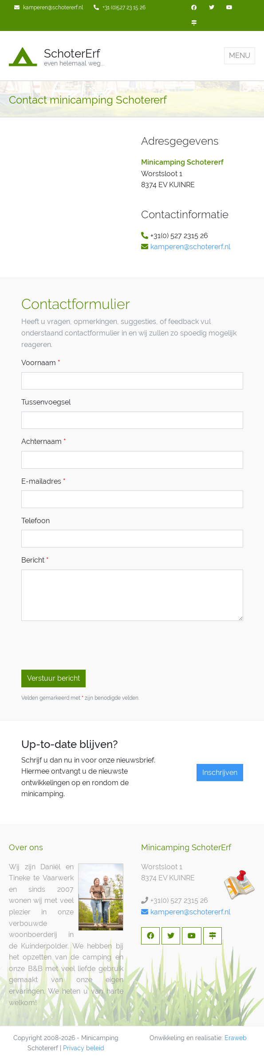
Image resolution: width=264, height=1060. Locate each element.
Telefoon (35, 521)
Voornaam (40, 362)
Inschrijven (219, 772)
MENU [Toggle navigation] (239, 55)
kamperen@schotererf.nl (190, 247)
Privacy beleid (83, 1048)
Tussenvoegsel (46, 402)
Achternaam (43, 441)
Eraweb (236, 1037)
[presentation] (88, 645)
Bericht (35, 560)
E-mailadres (43, 481)
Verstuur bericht (53, 678)
